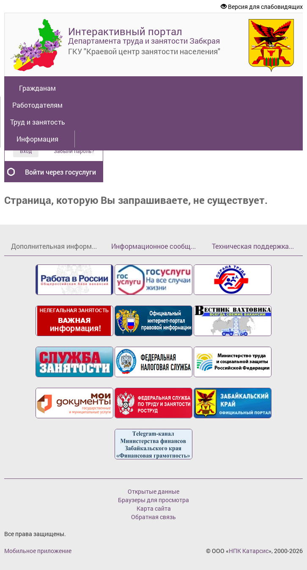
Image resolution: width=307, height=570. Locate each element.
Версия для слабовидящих (262, 7)
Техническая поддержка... (253, 246)
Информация (37, 138)
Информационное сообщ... (153, 246)
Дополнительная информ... (54, 246)
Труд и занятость (37, 121)
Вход (26, 150)
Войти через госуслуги (60, 171)
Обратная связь (153, 517)
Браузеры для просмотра (153, 500)
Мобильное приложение (37, 551)
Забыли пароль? (74, 151)
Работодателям (37, 104)
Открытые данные (153, 491)
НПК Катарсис (249, 551)
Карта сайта (154, 508)
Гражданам (37, 87)
